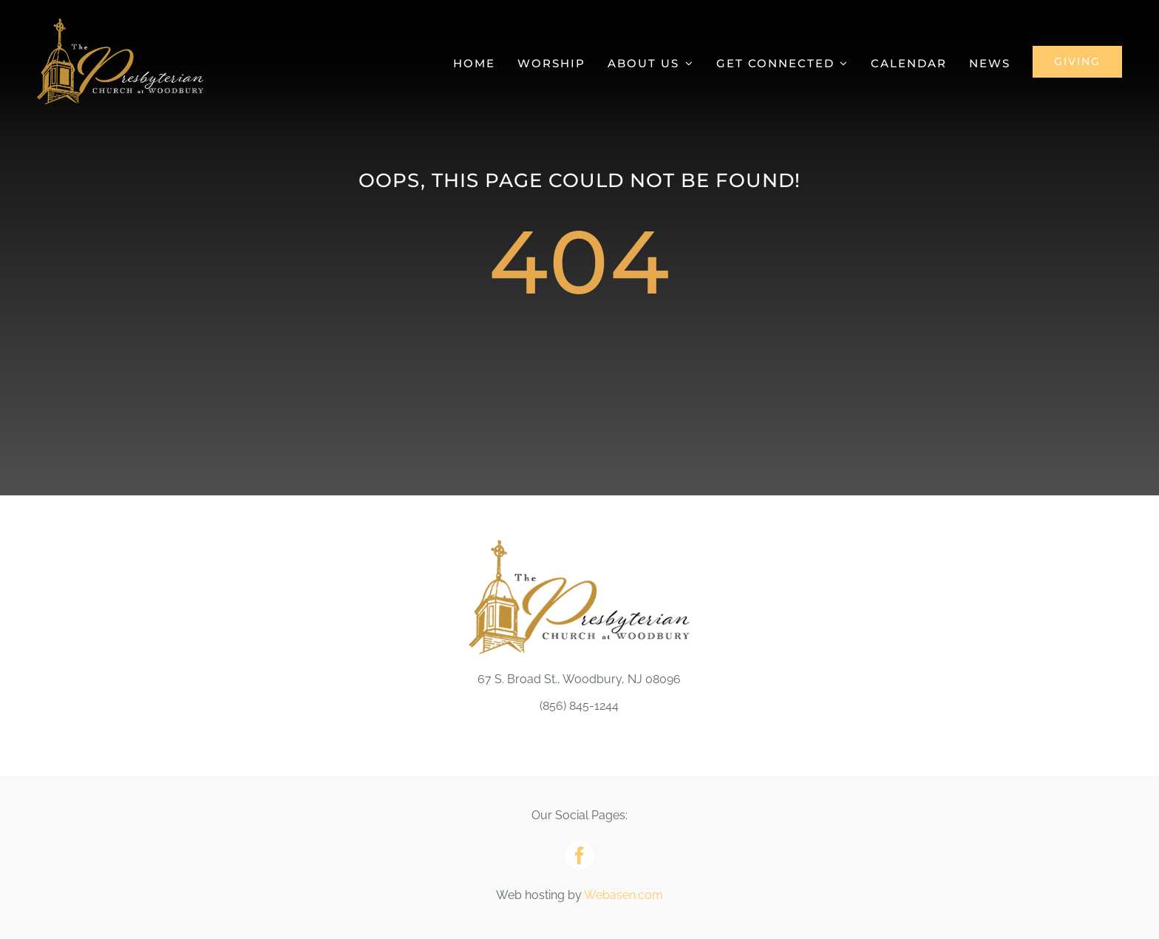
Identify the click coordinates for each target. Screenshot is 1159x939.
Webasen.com (623, 895)
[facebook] (579, 855)
